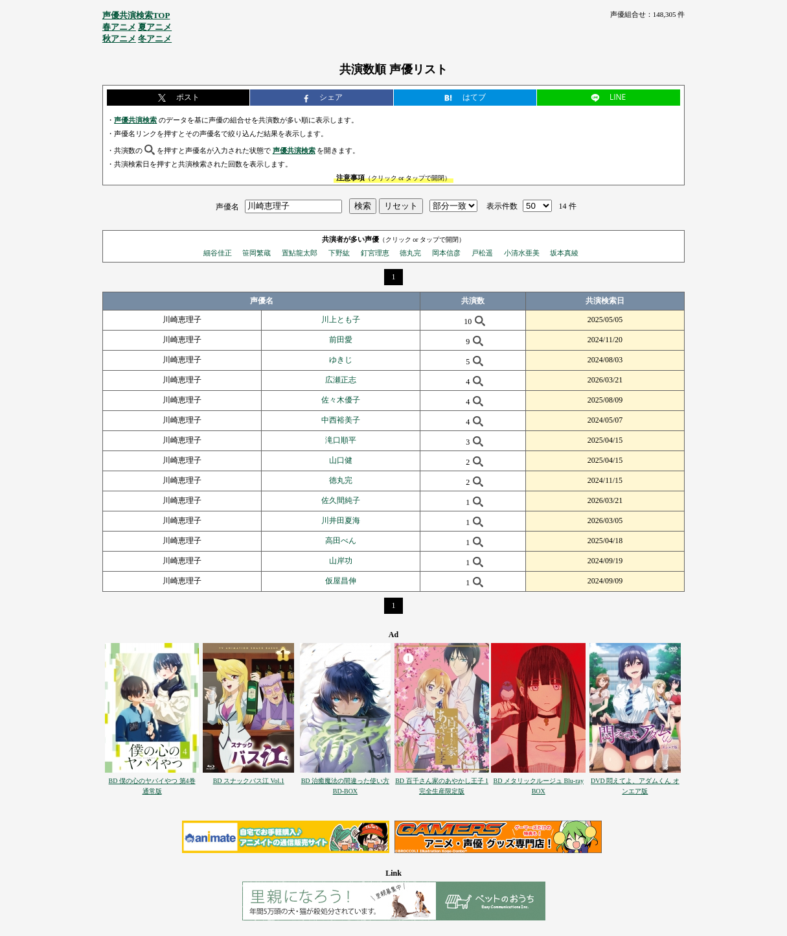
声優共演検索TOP (136, 15)
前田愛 (340, 339)
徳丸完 (410, 253)
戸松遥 (482, 253)
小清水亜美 (522, 253)
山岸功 (340, 560)
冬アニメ (155, 38)
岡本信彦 (446, 253)
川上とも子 (340, 319)
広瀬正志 (340, 379)
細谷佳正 (217, 253)
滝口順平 (340, 440)
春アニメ (119, 27)
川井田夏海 (340, 520)
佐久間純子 (340, 500)
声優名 (227, 206)
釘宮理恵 (375, 253)
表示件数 (502, 206)
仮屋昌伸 (340, 580)
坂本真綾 (564, 253)
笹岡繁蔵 (256, 253)
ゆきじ (340, 359)
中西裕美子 (340, 420)
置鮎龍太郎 (299, 253)
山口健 (340, 460)
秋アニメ (119, 38)
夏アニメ (155, 27)
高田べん (340, 540)
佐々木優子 (340, 399)
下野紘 (339, 253)
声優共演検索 (135, 120)
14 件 (567, 206)
